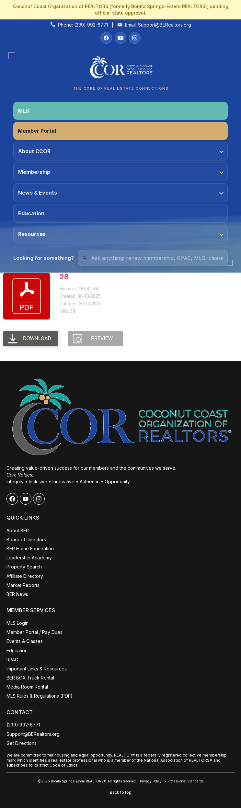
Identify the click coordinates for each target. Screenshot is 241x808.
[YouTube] (120, 38)
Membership (121, 172)
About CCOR (121, 151)
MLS (23, 110)
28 (64, 276)
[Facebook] (106, 38)
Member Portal (37, 131)
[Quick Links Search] (153, 258)
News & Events (121, 192)
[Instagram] (135, 38)
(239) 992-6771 (91, 25)
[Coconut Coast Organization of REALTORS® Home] (120, 69)
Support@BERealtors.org (164, 25)
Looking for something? (43, 258)
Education (31, 213)
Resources (121, 234)
